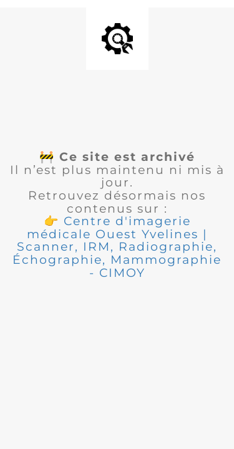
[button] (117, 247)
